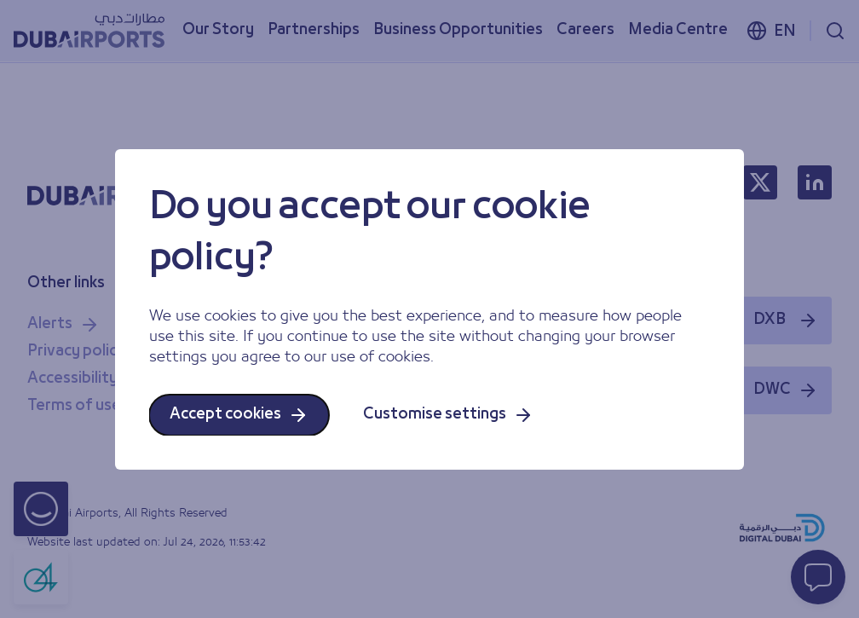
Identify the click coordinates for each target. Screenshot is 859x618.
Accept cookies (239, 415)
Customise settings (448, 415)
